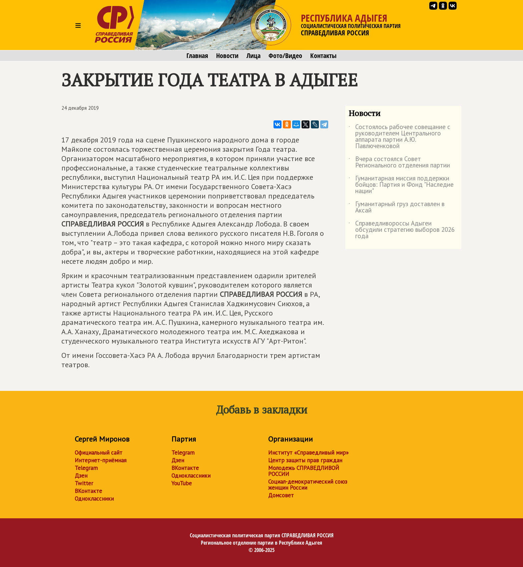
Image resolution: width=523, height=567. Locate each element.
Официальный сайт (98, 453)
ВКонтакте (88, 491)
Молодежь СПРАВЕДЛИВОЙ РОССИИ (303, 471)
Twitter (84, 483)
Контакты (323, 55)
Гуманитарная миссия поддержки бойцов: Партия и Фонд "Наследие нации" (401, 185)
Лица (253, 55)
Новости (227, 55)
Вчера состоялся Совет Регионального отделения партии (399, 162)
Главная (197, 55)
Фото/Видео (285, 55)
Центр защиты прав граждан (305, 460)
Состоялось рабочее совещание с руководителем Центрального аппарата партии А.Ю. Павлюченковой (399, 137)
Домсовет (281, 495)
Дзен (81, 476)
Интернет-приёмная (100, 460)
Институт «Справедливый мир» (308, 453)
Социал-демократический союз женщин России (307, 485)
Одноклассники (94, 499)
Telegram (86, 468)
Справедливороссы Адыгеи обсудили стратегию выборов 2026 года (402, 230)
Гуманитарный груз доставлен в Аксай (397, 207)
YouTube (181, 483)
